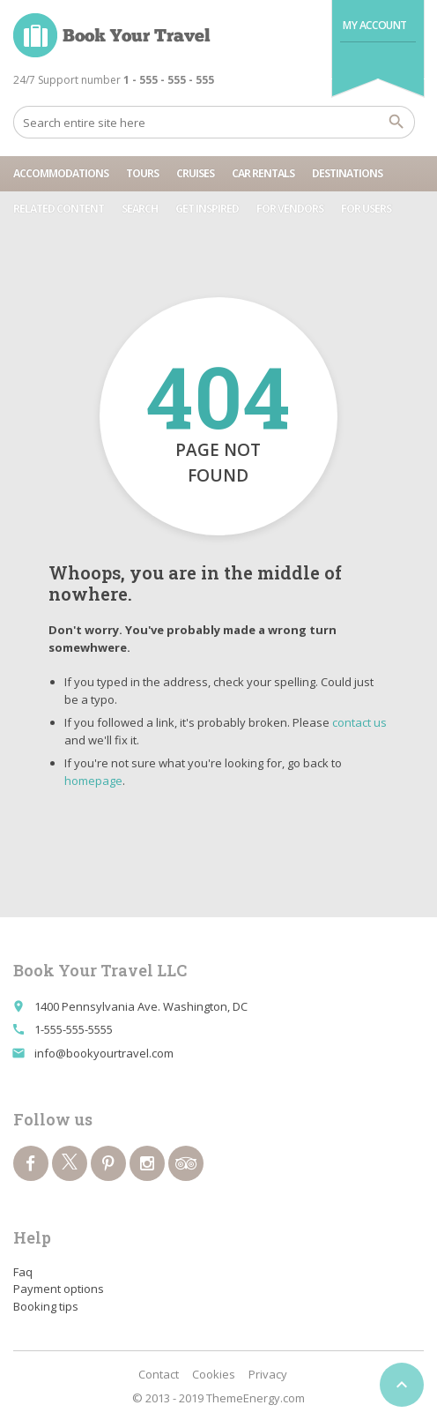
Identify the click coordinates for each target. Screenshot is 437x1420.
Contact (158, 1374)
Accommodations (60, 173)
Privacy (267, 1374)
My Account (375, 25)
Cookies (213, 1374)
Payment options (58, 1289)
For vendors (289, 208)
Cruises (195, 173)
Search (140, 208)
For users (366, 208)
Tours (142, 173)
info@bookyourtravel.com (104, 1053)
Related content (58, 208)
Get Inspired (207, 208)
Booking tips (45, 1306)
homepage (93, 780)
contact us (359, 722)
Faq (23, 1272)
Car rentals (263, 173)
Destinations (347, 173)
